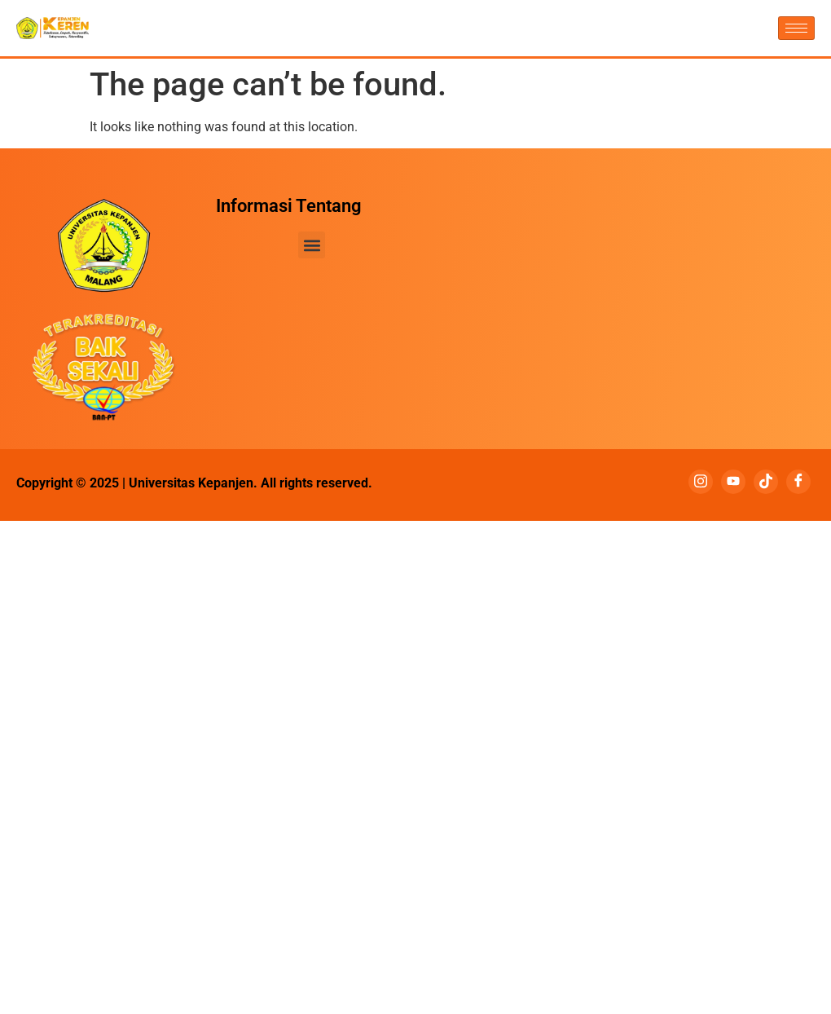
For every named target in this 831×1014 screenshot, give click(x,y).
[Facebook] (798, 482)
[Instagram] (700, 482)
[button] (311, 244)
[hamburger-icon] (796, 28)
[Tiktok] (766, 482)
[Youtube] (733, 482)
